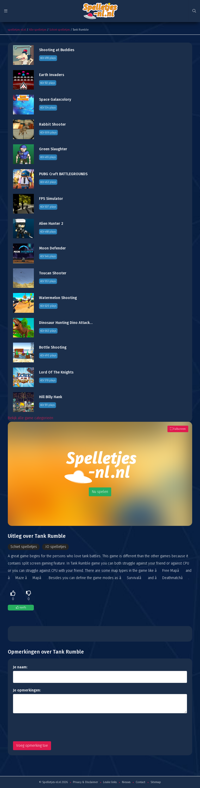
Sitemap (156, 782)
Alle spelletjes (37, 29)
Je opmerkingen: (27, 690)
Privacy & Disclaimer (85, 782)
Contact (140, 782)
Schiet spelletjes (59, 29)
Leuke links (110, 782)
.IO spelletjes (55, 547)
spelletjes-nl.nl (17, 29)
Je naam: (20, 667)
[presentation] (52, 727)
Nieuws (126, 782)
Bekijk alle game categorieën (30, 418)
